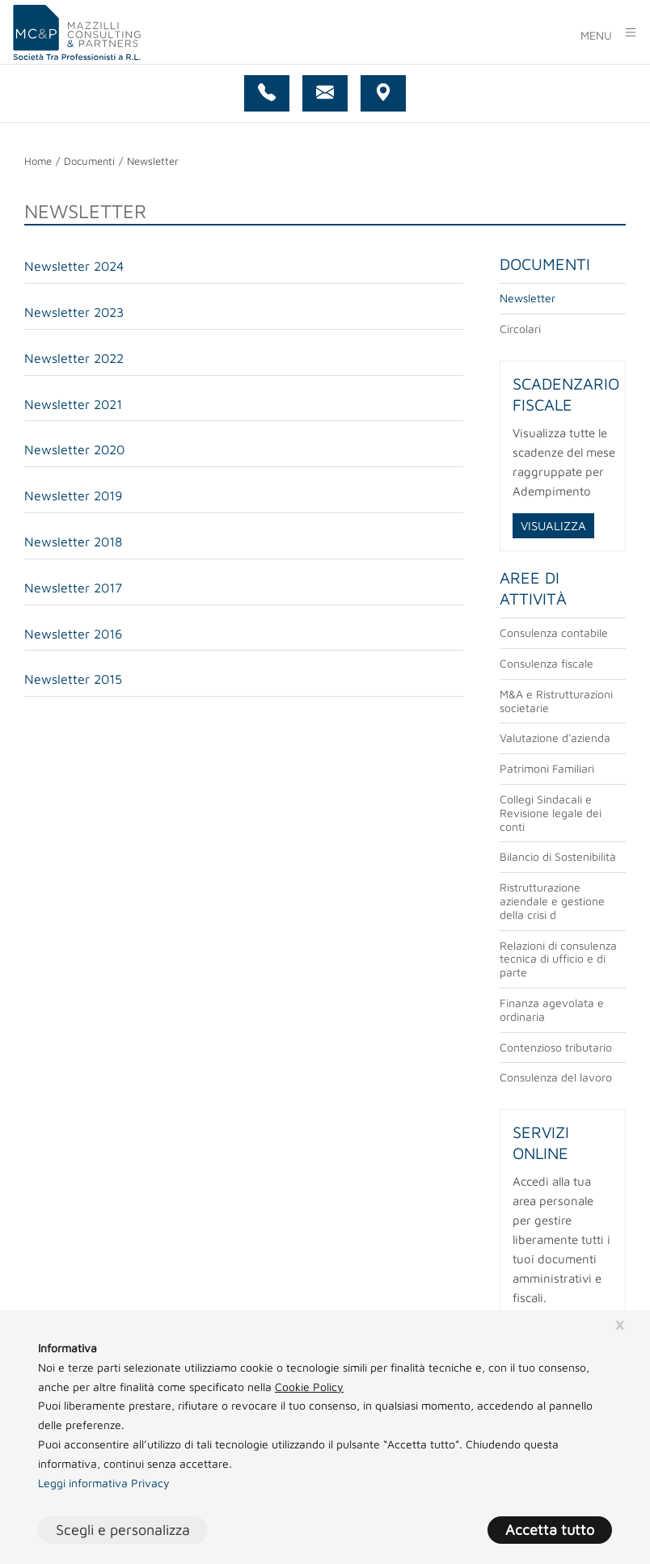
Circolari (520, 328)
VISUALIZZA (553, 526)
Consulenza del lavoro (556, 1077)
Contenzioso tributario (556, 1047)
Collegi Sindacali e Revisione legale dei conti (550, 812)
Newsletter (527, 298)
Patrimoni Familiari (547, 768)
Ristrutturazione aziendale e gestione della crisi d (552, 900)
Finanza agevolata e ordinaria (552, 1009)
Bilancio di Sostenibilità (558, 856)
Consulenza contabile (554, 632)
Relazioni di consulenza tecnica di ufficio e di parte (558, 959)
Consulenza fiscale (546, 663)
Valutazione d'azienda (555, 737)
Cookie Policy (309, 1386)
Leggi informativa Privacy (104, 1483)
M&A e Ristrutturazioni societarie (556, 701)
